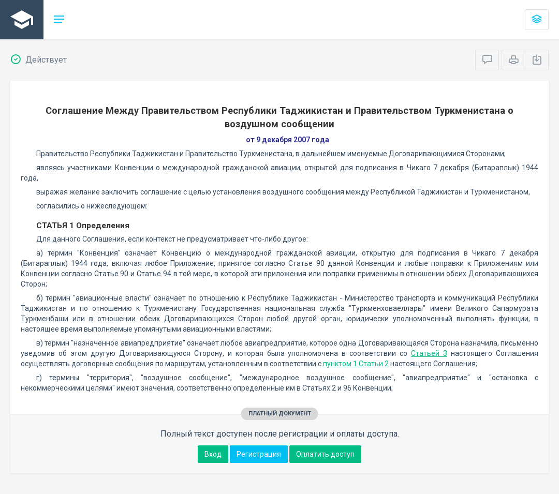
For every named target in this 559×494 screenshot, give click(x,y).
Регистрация (259, 454)
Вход (213, 454)
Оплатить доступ (325, 454)
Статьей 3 (429, 353)
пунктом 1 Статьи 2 (356, 364)
